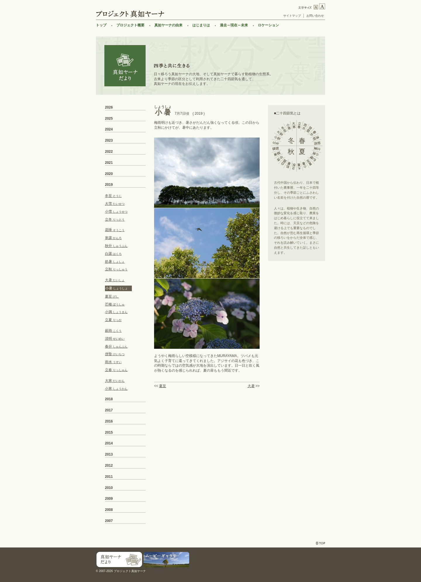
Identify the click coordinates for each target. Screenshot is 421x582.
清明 (115, 339)
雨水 (113, 362)
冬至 (113, 196)
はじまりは (201, 25)
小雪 (116, 212)
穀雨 (113, 331)
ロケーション (268, 25)
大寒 (115, 381)
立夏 (113, 320)
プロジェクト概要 (130, 25)
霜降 (115, 230)
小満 (116, 312)
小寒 (116, 389)
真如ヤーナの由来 (168, 25)
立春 (116, 370)
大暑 (251, 386)
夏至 (162, 386)
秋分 (116, 246)
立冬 (115, 219)
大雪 (115, 204)
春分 (116, 346)
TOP (320, 543)
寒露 (113, 238)
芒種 (115, 304)
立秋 (116, 269)
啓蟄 (115, 354)
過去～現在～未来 (234, 25)
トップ (101, 25)
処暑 (115, 262)
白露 (113, 254)
